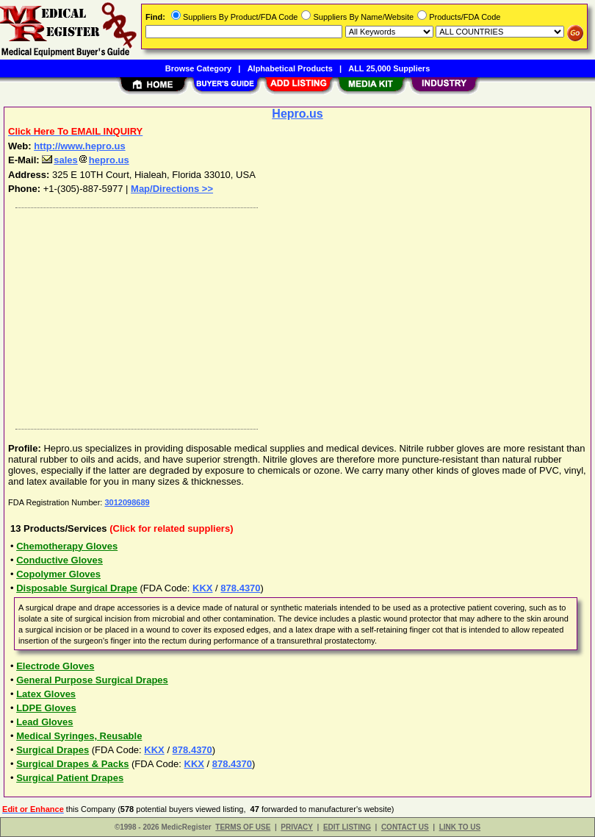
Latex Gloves (46, 693)
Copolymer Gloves (58, 574)
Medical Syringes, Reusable (79, 735)
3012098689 (126, 502)
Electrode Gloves (55, 666)
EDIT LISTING (347, 827)
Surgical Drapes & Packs (72, 763)
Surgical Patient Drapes (69, 777)
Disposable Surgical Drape (76, 588)
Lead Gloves (44, 721)
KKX (202, 588)
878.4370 (240, 588)
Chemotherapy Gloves (67, 546)
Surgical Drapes (52, 749)
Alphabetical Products (290, 68)
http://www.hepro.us (79, 146)
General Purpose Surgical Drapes (92, 679)
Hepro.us (297, 113)
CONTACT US (405, 827)
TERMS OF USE (242, 827)
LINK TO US (459, 827)
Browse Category (198, 68)
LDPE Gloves (46, 707)
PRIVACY (297, 827)
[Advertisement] (295, 315)
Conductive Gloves (59, 560)
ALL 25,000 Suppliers (389, 68)
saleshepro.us (85, 159)
